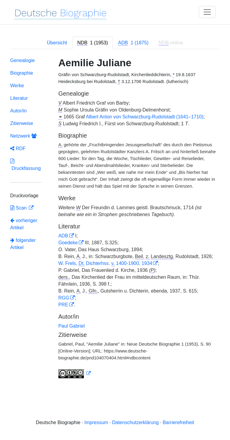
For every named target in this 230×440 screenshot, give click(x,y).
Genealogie (22, 60)
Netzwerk (23, 135)
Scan (19, 207)
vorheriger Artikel (23, 224)
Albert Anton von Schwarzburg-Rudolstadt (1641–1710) (144, 116)
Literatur (19, 98)
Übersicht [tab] (57, 42)
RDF (17, 148)
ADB (63, 235)
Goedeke (68, 242)
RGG (63, 297)
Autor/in (18, 110)
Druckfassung (25, 165)
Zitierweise (21, 123)
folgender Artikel (23, 244)
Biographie (21, 73)
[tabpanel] (115, 219)
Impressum (96, 422)
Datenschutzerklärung (135, 422)
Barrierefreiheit (178, 422)
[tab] (92, 43)
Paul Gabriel (71, 326)
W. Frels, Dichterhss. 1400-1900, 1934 (105, 263)
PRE (63, 304)
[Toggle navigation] (207, 12)
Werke (17, 85)
